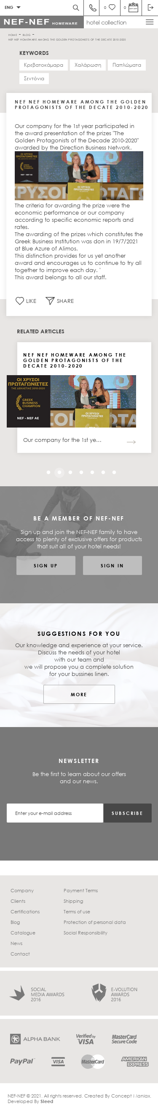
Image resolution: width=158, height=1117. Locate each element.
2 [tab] (57, 471)
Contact (20, 953)
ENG (9, 7)
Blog (15, 922)
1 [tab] (46, 471)
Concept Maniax (130, 1095)
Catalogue (23, 932)
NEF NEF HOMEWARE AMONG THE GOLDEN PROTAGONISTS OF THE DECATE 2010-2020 (67, 39)
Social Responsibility (85, 932)
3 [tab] (68, 471)
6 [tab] (101, 471)
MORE (79, 694)
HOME (12, 34)
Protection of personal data (95, 922)
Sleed (46, 1101)
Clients (18, 901)
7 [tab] (112, 471)
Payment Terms (81, 890)
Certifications (25, 911)
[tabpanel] (84, 399)
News (16, 943)
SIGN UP (46, 565)
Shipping (73, 901)
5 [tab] (90, 471)
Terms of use (77, 911)
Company (22, 890)
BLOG (26, 34)
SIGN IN (112, 565)
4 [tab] (79, 471)
